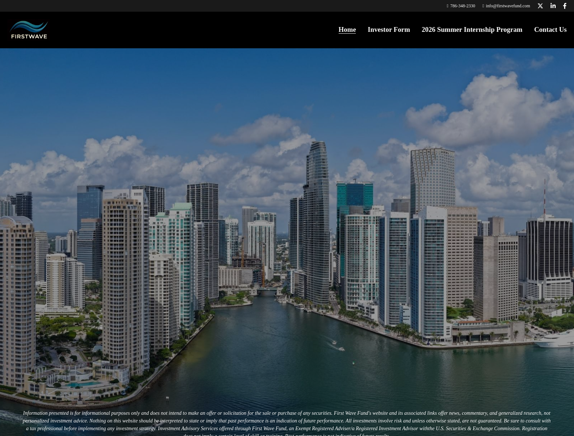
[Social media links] (540, 6)
